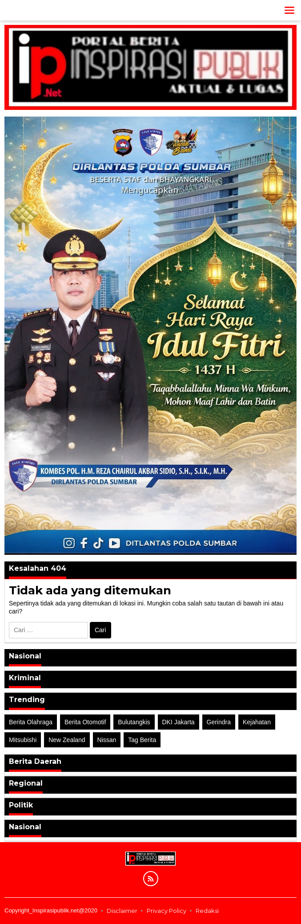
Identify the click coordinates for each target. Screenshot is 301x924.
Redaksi (207, 910)
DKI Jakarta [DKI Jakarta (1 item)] (178, 722)
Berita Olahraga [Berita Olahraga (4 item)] (30, 722)
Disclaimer (122, 910)
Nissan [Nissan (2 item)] (106, 739)
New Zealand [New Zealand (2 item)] (66, 739)
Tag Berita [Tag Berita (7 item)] (142, 739)
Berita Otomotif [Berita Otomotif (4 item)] (85, 722)
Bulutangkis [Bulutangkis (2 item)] (134, 722)
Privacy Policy (166, 910)
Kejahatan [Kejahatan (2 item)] (257, 722)
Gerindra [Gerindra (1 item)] (219, 722)
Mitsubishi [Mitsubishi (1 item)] (22, 739)
